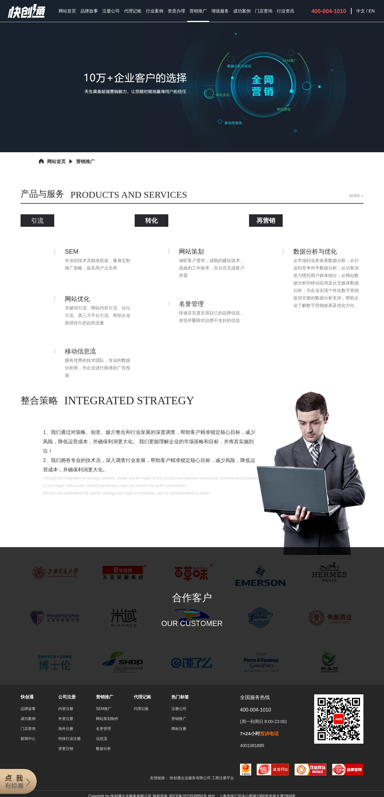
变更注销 (65, 748)
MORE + (356, 196)
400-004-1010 (328, 11)
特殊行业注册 (69, 738)
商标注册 (178, 729)
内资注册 (65, 709)
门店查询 (263, 10)
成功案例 (242, 10)
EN (372, 10)
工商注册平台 (223, 778)
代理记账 (133, 10)
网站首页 (67, 10)
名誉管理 (103, 729)
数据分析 (103, 748)
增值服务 (220, 10)
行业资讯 (285, 10)
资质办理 (176, 10)
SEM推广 (104, 709)
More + (97, 510)
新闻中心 (28, 738)
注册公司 (111, 10)
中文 (360, 10)
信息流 (101, 738)
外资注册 (65, 719)
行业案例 (154, 10)
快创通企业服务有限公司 (191, 778)
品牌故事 (89, 10)
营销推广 (198, 10)
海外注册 (65, 729)
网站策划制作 (107, 719)
